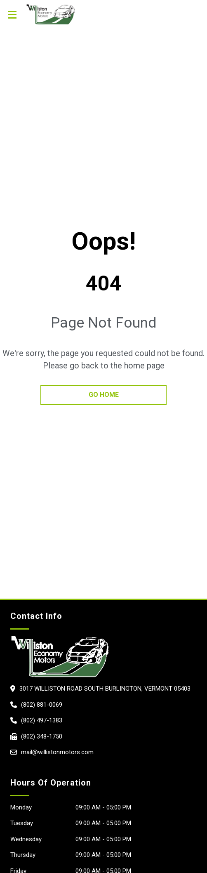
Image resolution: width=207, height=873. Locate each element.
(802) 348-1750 (41, 736)
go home (104, 395)
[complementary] (147, 827)
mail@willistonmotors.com (57, 752)
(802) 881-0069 (41, 704)
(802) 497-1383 (41, 720)
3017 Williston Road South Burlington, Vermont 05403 (105, 688)
